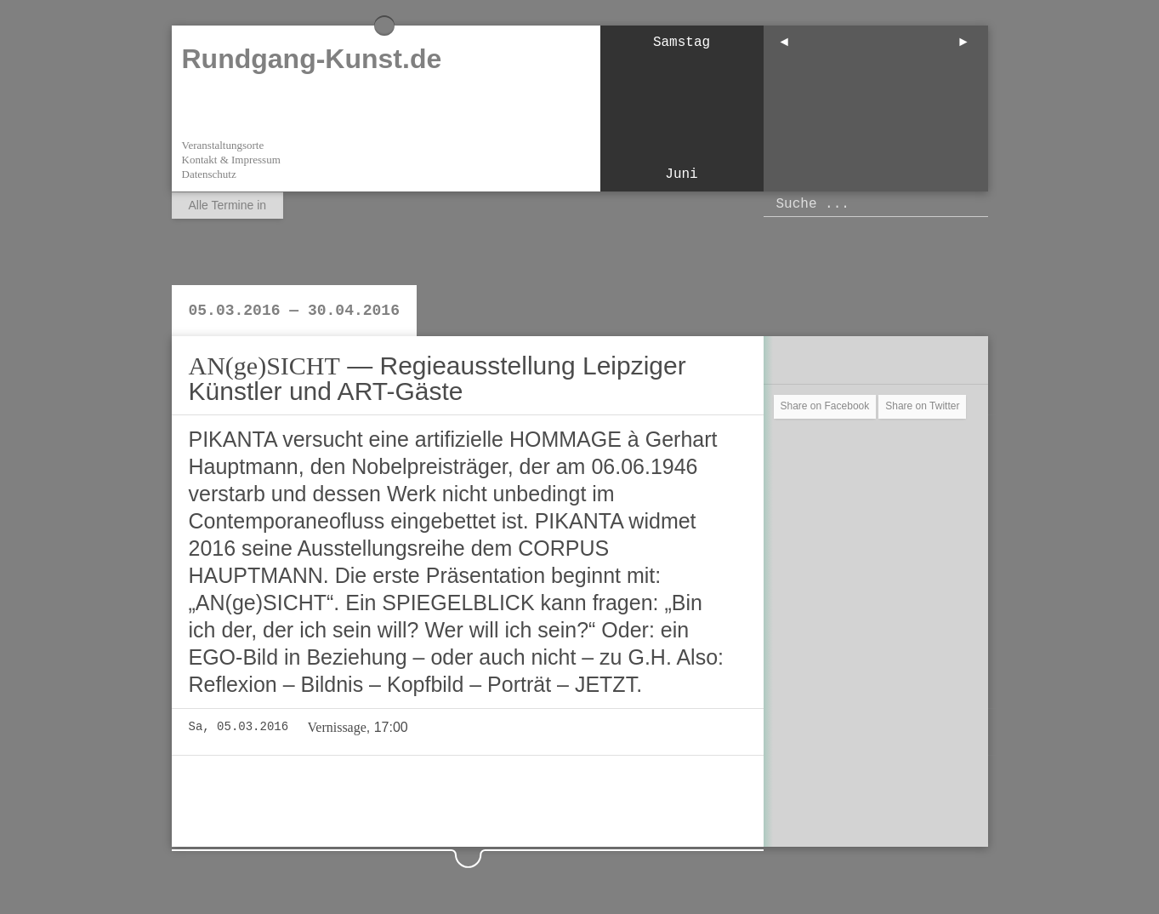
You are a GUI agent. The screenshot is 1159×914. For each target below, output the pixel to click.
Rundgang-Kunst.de (312, 58)
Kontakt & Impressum (231, 159)
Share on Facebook (825, 406)
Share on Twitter (922, 406)
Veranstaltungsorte (223, 145)
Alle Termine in (228, 205)
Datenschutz (209, 174)
